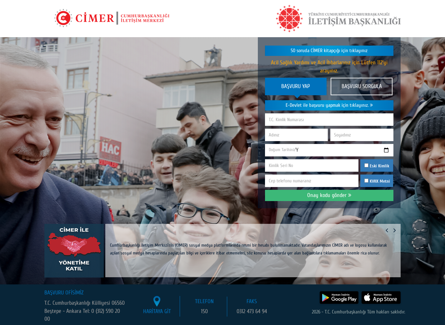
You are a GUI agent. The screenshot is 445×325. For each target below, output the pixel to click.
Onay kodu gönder (329, 195)
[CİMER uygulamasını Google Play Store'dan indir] (339, 297)
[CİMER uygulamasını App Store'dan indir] (381, 297)
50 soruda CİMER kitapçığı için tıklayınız (329, 50)
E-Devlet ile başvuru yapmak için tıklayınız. (329, 105)
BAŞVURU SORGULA (362, 86)
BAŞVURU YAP (295, 86)
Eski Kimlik (376, 166)
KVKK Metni (380, 181)
